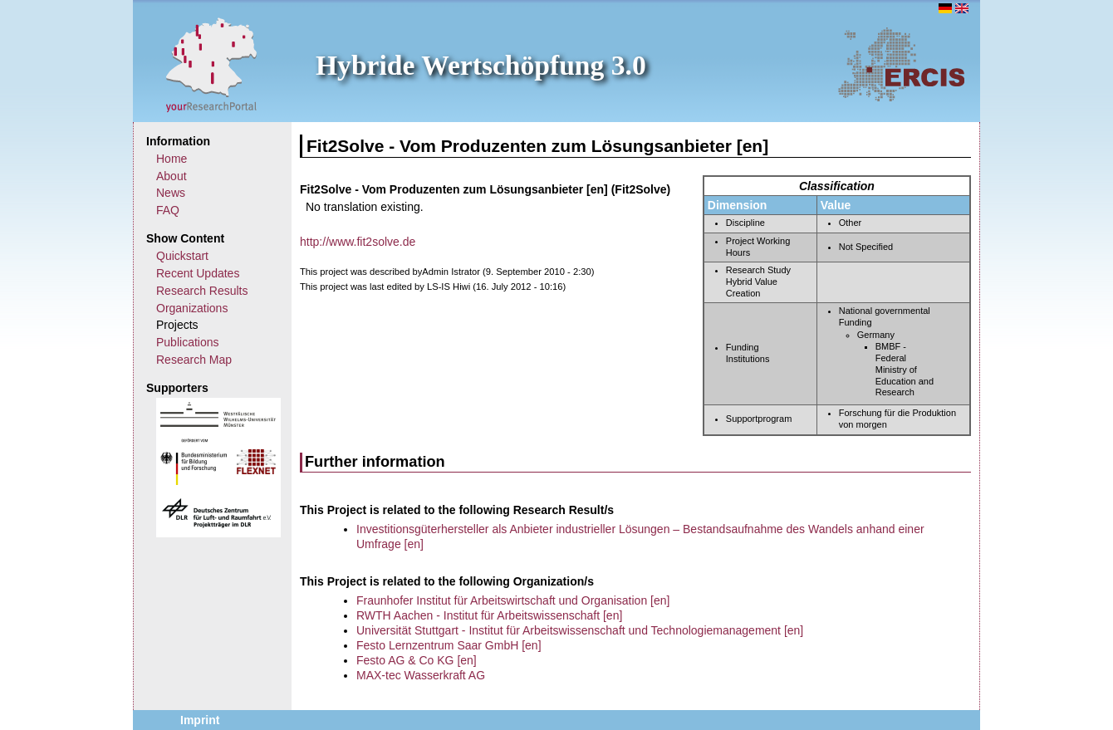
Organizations (192, 308)
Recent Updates (197, 273)
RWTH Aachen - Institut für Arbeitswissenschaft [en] (489, 615)
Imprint (199, 720)
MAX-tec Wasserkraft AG (420, 675)
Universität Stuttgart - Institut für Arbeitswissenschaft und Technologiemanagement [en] (579, 630)
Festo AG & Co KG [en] (416, 660)
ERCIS (901, 64)
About (171, 176)
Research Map (194, 359)
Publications (187, 342)
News (170, 192)
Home (171, 158)
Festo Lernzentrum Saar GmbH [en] (449, 645)
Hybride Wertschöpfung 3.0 (481, 65)
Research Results (202, 290)
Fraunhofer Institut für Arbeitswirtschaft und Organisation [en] (512, 600)
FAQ (167, 210)
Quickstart (182, 255)
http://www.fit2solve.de (357, 241)
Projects (177, 324)
